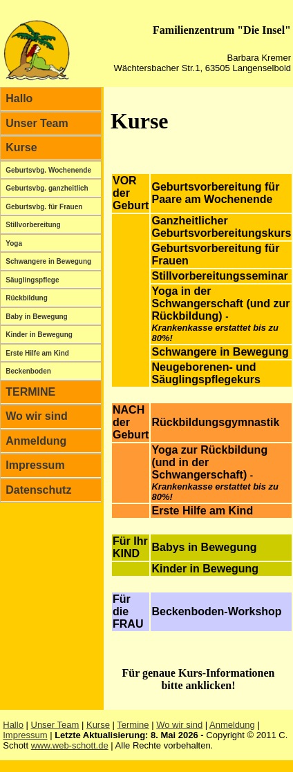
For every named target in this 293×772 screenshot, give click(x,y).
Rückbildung (27, 298)
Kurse (21, 147)
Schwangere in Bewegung (48, 261)
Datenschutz (38, 490)
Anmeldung (36, 441)
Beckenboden (28, 371)
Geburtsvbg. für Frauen (44, 207)
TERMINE (30, 392)
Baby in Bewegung (36, 316)
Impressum (35, 465)
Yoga (14, 243)
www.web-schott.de (69, 745)
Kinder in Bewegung (39, 334)
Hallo (19, 98)
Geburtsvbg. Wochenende (48, 170)
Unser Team (37, 123)
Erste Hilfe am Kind (37, 353)
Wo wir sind (36, 416)
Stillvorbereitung (33, 225)
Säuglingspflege (32, 280)
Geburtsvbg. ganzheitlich (47, 188)
